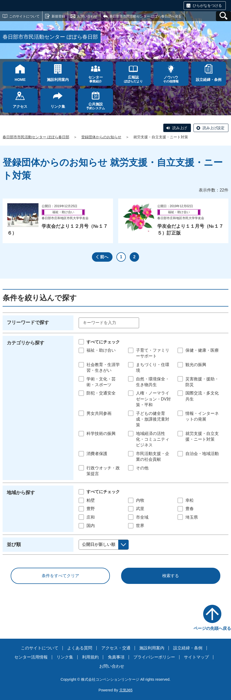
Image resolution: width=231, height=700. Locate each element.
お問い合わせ (87, 16)
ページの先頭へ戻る (212, 628)
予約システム (95, 106)
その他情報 (171, 79)
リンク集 (65, 657)
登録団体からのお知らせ (101, 137)
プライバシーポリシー (154, 657)
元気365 (126, 690)
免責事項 (116, 657)
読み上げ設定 (213, 128)
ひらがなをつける (207, 5)
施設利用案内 (151, 648)
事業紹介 (95, 79)
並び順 (14, 544)
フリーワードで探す (28, 322)
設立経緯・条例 (187, 648)
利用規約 (90, 657)
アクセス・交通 (115, 648)
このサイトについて (24, 16)
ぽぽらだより (133, 79)
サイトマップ (196, 657)
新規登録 (58, 16)
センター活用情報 (31, 657)
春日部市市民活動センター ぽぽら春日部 (36, 137)
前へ (104, 257)
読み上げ (179, 128)
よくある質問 (79, 648)
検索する (170, 575)
